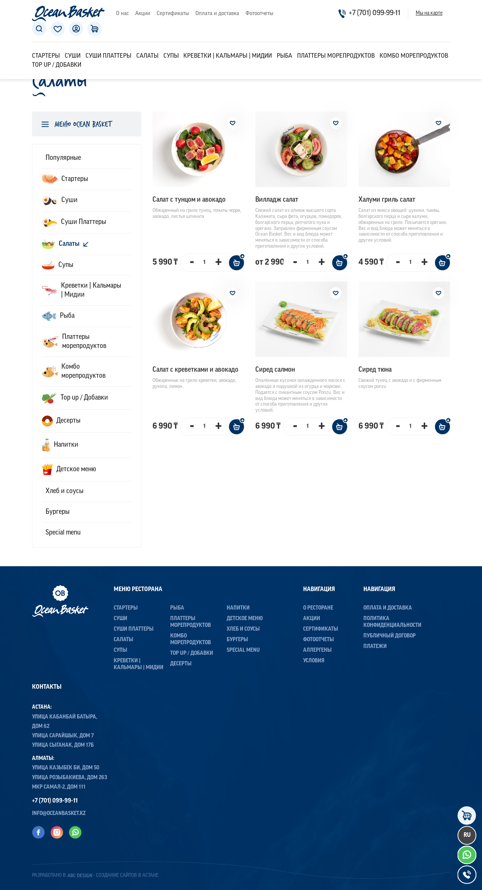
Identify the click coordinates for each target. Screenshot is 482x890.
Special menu (243, 650)
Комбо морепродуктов (414, 56)
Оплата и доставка (217, 14)
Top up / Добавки (56, 65)
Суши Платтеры (108, 56)
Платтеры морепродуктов (336, 56)
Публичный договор (389, 636)
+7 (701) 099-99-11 (369, 13)
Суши (73, 56)
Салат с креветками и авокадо (195, 370)
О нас (122, 14)
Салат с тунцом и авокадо (189, 200)
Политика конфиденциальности (392, 622)
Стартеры (46, 56)
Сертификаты (173, 14)
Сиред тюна (375, 370)
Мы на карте (429, 13)
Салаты (147, 56)
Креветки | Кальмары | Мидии (227, 56)
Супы (171, 56)
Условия (313, 661)
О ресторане (318, 608)
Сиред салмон (275, 370)
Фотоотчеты (259, 14)
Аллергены (317, 650)
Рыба (284, 56)
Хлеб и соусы (243, 629)
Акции (142, 14)
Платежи (375, 647)
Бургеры (237, 640)
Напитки (238, 608)
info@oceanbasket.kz (59, 813)
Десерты (181, 664)
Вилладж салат (276, 200)
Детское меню (245, 619)
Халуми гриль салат (386, 200)
